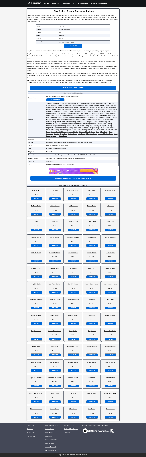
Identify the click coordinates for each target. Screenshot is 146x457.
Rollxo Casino (36, 346)
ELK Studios (87, 111)
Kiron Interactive (90, 119)
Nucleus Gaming (101, 124)
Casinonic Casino (73, 221)
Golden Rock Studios (56, 117)
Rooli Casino (54, 346)
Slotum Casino (91, 362)
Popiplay (109, 126)
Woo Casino (91, 409)
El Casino (70, 111)
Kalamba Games (80, 119)
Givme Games (99, 115)
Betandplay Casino (110, 190)
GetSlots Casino (36, 253)
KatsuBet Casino (110, 268)
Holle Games (91, 117)
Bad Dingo (54, 107)
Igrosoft (115, 117)
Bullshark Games (102, 109)
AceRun (105, 103)
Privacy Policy (31, 432)
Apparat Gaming (67, 105)
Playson (98, 126)
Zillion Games (63, 136)
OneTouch (49, 126)
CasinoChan (54, 221)
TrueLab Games (72, 134)
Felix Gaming (84, 113)
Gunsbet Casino (91, 253)
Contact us (67, 432)
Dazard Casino (54, 237)
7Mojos (78, 103)
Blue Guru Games (111, 107)
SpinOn (88, 132)
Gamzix (86, 115)
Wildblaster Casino (36, 409)
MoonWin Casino (36, 315)
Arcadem (75, 105)
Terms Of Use (31, 436)
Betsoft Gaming (84, 107)
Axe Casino (91, 190)
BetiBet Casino (73, 206)
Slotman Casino (54, 362)
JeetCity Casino (54, 268)
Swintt (110, 132)
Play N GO (93, 126)
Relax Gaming (64, 130)
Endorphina (95, 111)
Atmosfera (81, 105)
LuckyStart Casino (54, 299)
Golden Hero (107, 115)
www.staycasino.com (64, 29)
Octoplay (109, 124)
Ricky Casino (92, 331)
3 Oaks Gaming (64, 103)
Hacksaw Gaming (74, 117)
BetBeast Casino (36, 206)
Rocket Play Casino (110, 331)
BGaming (92, 107)
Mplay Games (98, 122)
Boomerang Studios (70, 109)
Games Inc (58, 115)
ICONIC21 (109, 117)
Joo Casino (73, 268)
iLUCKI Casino (110, 253)
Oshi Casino (91, 315)
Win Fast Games (108, 134)
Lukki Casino (91, 299)
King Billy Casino (36, 284)
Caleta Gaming (112, 109)
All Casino (72, 455)
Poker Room (49, 432)
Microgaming (89, 122)
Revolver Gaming (82, 130)
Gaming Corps (72, 115)
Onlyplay (55, 126)
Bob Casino (110, 206)
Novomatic (93, 124)
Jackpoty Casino (36, 268)
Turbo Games (81, 134)
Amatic (48, 105)
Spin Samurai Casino (54, 377)
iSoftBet (54, 119)
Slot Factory (114, 130)
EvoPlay (53, 113)
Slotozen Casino (73, 362)
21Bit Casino (36, 190)
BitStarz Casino (91, 206)
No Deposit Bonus (50, 450)
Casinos (55, 4)
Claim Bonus (55, 100)
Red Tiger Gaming (94, 128)
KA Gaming (71, 119)
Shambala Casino (110, 346)
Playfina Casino (36, 331)
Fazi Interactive (75, 113)
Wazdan (100, 134)
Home (46, 4)
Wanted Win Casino (110, 393)
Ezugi (58, 113)
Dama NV (61, 35)
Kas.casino (91, 268)
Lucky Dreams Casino (110, 284)
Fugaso (102, 113)
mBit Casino (110, 299)
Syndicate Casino (110, 377)
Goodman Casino (73, 253)
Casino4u (36, 221)
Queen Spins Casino (54, 331)
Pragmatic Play (50, 128)
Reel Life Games (104, 128)
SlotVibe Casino (110, 362)
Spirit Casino (92, 377)
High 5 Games (83, 117)
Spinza (93, 132)
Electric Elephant (78, 111)
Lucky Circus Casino (92, 284)
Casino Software (80, 4)
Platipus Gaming (84, 126)
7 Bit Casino (54, 190)
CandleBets (49, 111)
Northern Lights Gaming (83, 124)
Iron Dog (48, 119)
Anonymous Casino (73, 190)
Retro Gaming (72, 130)
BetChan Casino (54, 206)
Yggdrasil (53, 136)
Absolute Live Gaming (96, 103)
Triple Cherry (63, 134)
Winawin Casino (54, 409)
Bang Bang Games (63, 107)
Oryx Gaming (62, 126)
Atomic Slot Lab (89, 105)
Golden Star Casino (54, 253)
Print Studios (59, 128)
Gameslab (65, 115)
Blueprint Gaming (51, 109)
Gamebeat (113, 113)
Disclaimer (30, 429)
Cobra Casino (110, 221)
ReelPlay (112, 128)
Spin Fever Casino (36, 377)
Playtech (104, 126)
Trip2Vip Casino (54, 393)
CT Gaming (63, 111)
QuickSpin (85, 128)
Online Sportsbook (50, 440)
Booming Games (81, 109)
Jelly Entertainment (62, 119)
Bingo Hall (48, 436)
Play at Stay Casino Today (73, 87)
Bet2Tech (76, 107)
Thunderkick (49, 134)
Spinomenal (82, 132)
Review (36, 198)
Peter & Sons (70, 126)
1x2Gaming (56, 103)
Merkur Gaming (80, 122)
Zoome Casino (110, 409)
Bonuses (66, 4)
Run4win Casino (91, 346)
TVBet (88, 134)
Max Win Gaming (71, 122)
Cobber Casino (91, 221)
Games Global (50, 115)
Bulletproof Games (92, 109)
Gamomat (80, 115)
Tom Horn (56, 134)
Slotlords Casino (36, 362)
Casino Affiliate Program (71, 429)
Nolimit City (72, 124)
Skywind (107, 130)
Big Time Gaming (100, 107)
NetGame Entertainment (61, 124)
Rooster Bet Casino (73, 346)
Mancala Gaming (51, 122)
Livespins (98, 119)
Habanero (65, 117)
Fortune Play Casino (110, 237)
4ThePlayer (72, 103)
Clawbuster (57, 111)
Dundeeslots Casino (73, 237)
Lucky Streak (109, 119)
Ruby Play (90, 130)
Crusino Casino (36, 237)
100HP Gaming (85, 103)
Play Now (73, 46)
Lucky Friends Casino (35, 299)
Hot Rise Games (100, 117)
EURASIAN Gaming (104, 111)
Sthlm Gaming (104, 132)
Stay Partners (50, 161)
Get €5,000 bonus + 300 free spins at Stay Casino (73, 178)
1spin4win (49, 103)
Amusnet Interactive (56, 105)
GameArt (107, 113)
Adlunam (111, 103)
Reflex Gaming (55, 130)
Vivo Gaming (93, 134)
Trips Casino (73, 393)
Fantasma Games (66, 113)
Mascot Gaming (61, 122)
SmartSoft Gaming (61, 132)
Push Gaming (77, 128)
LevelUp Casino (73, 284)
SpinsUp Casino (73, 377)
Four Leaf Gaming (94, 113)
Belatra (71, 107)
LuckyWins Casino (73, 299)
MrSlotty (104, 122)
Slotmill (48, 132)
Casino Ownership (99, 4)
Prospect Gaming (68, 128)
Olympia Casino (73, 315)
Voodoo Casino (91, 393)
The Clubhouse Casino (36, 393)
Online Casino (49, 429)
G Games (91, 115)
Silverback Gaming (99, 130)
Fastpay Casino (91, 237)
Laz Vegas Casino (54, 284)
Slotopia (53, 132)
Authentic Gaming (99, 105)
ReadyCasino (73, 331)
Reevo (48, 130)
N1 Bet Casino (54, 315)
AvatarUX (107, 105)
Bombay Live (60, 109)
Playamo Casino (110, 315)
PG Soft (77, 126)
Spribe (97, 132)
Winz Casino (73, 409)
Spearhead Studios (72, 132)
